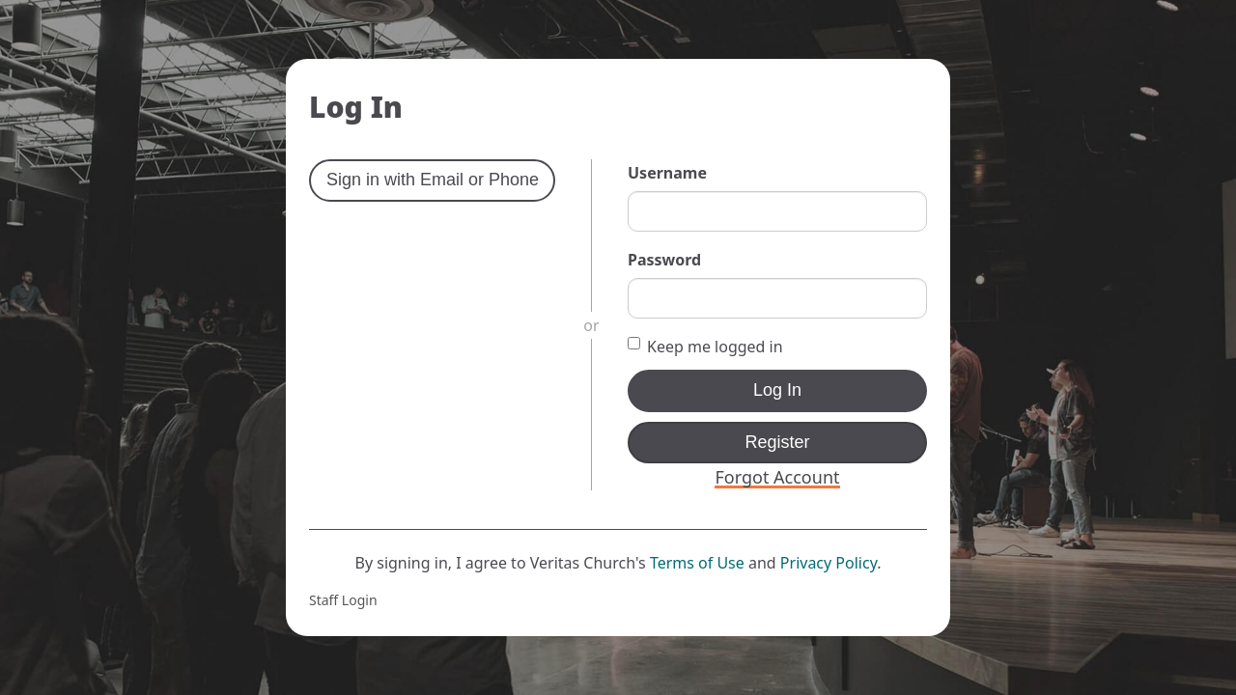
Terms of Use (697, 562)
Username (667, 172)
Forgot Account (777, 476)
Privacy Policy (828, 562)
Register (776, 442)
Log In (777, 390)
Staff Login (343, 600)
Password (664, 259)
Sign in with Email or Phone (432, 179)
